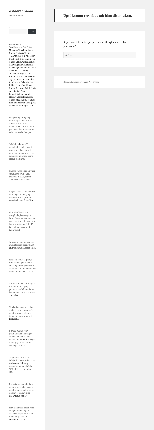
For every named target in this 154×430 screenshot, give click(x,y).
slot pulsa (13, 295)
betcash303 (22, 339)
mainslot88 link (26, 200)
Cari (11, 27)
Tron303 (30, 271)
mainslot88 (24, 179)
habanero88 (14, 126)
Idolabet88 (14, 319)
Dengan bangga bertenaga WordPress (81, 82)
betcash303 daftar (17, 419)
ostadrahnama (21, 11)
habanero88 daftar (18, 395)
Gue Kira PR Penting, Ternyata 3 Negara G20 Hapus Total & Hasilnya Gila (22, 73)
